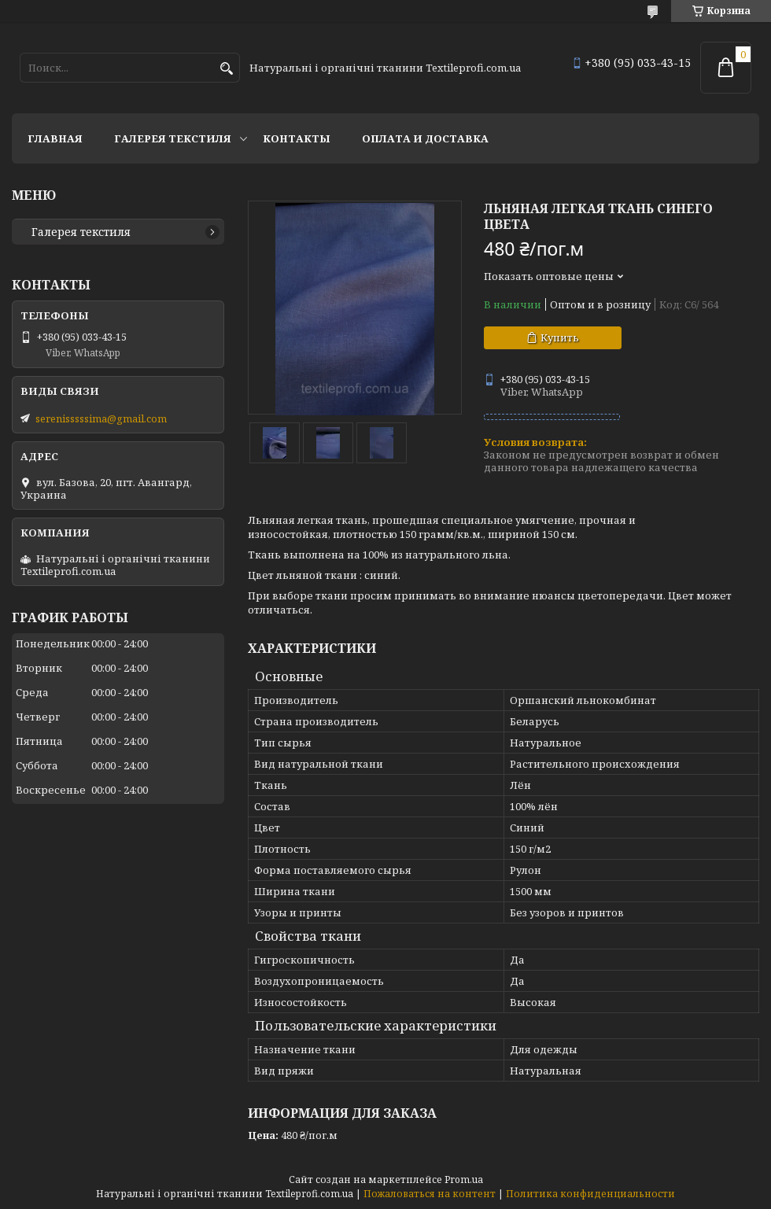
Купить (559, 337)
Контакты (296, 138)
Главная (55, 138)
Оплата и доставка (425, 138)
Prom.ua (464, 1179)
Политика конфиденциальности (590, 1193)
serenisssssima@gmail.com (101, 418)
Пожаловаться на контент (429, 1193)
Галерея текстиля (172, 138)
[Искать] (226, 69)
